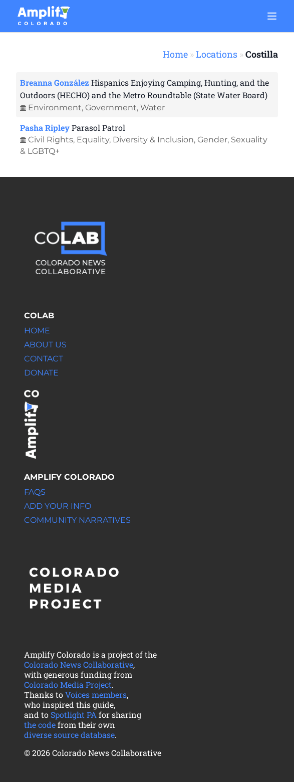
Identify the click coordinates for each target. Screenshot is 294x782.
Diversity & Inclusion (153, 139)
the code (40, 724)
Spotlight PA (74, 714)
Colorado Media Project (68, 684)
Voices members (96, 694)
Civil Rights (50, 139)
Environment (55, 107)
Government (111, 107)
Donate (41, 372)
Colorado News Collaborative (78, 664)
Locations (216, 54)
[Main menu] (272, 16)
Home (175, 54)
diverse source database (69, 734)
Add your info (57, 506)
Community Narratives (77, 520)
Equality (93, 139)
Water (152, 107)
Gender (212, 139)
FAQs (35, 492)
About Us (45, 344)
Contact (43, 358)
